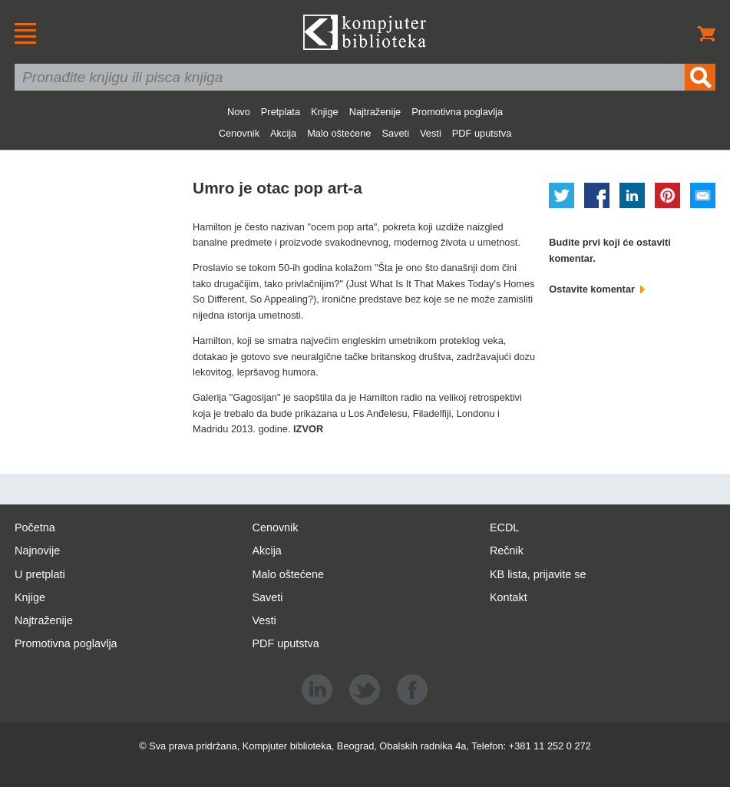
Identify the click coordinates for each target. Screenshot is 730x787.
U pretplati (40, 574)
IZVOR (308, 429)
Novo (238, 111)
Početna (35, 527)
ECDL (504, 527)
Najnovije (37, 550)
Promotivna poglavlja (457, 111)
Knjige (325, 111)
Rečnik (507, 550)
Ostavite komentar (596, 289)
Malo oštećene (339, 133)
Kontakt (508, 597)
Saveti (395, 133)
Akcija (283, 133)
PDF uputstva (482, 133)
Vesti (430, 133)
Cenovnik (239, 133)
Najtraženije (375, 111)
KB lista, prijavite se (538, 574)
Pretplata (280, 111)
